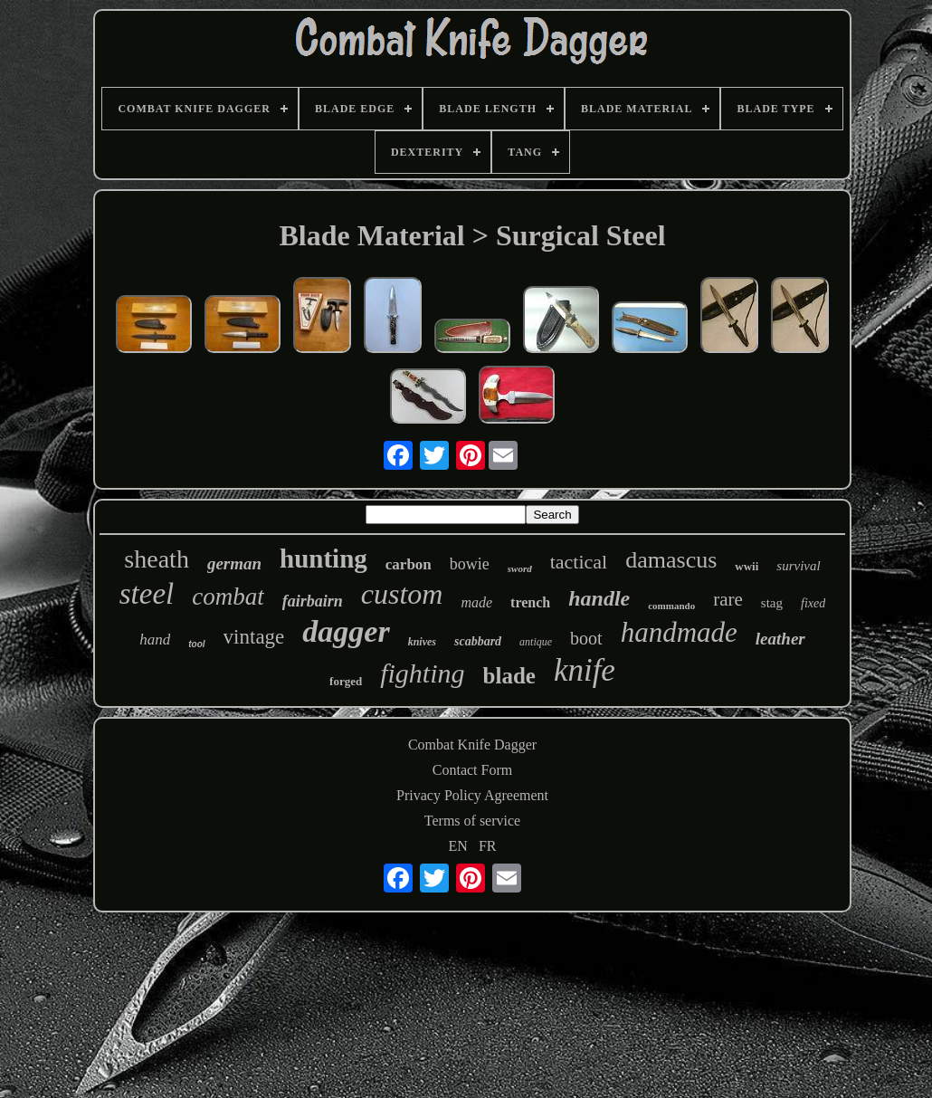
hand (154, 639)
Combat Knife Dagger (472, 744)
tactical (579, 561)
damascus (671, 560)
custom (402, 594)
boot (586, 638)
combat (227, 596)
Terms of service (472, 820)
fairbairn (312, 601)
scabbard (477, 641)
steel (146, 594)
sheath (156, 559)
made (476, 602)
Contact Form (472, 770)
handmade (679, 632)
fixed (813, 603)
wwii (746, 566)
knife (584, 670)
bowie (470, 564)
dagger (345, 631)
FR (488, 846)
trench (530, 602)
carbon (408, 564)
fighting (422, 673)
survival (798, 566)
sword (520, 568)
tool (196, 644)
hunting (323, 558)
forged (345, 681)
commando (671, 605)
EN (458, 846)
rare (728, 599)
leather (780, 638)
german (234, 563)
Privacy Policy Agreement (472, 795)
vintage (254, 636)
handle (599, 598)
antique (535, 641)
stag (772, 603)
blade (509, 676)
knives (422, 641)
